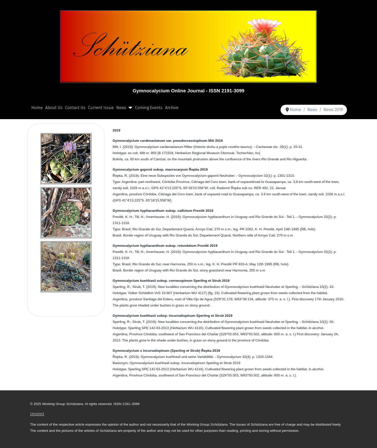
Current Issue (101, 107)
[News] (129, 108)
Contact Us (75, 107)
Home (37, 107)
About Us (53, 107)
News (121, 107)
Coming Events (149, 107)
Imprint (37, 413)
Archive (171, 107)
